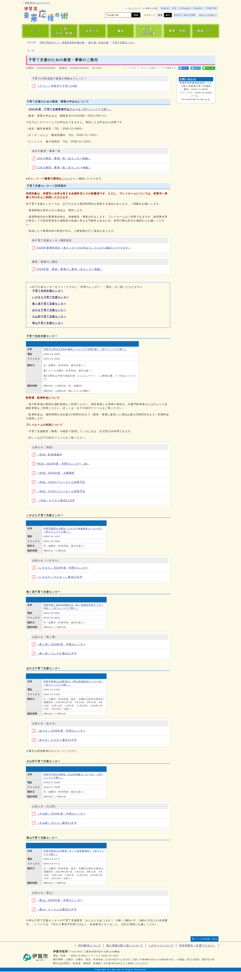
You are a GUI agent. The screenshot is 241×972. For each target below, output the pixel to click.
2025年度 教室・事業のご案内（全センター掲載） (67, 269)
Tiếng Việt (211, 8)
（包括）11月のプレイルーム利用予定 (58, 491)
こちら (66, 178)
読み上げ (178, 15)
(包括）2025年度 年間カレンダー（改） (61, 463)
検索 (136, 15)
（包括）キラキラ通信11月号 (53, 500)
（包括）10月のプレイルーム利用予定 (58, 482)
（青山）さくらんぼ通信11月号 (54, 909)
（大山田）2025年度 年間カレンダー (59, 813)
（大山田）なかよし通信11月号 (54, 823)
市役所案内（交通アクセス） (197, 945)
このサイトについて (161, 945)
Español (198, 8)
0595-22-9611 (79, 955)
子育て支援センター (123, 42)
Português (185, 8)
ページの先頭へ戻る (206, 939)
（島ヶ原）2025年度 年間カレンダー (59, 644)
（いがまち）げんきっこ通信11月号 (57, 577)
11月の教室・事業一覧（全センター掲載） (61, 167)
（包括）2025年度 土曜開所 (53, 473)
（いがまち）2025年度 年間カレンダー (60, 567)
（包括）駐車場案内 (47, 454)
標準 (160, 15)
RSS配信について (89, 945)
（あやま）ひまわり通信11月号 (54, 740)
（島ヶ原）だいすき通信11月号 (54, 653)
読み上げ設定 (189, 15)
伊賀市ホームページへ (37, 3)
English (165, 8)
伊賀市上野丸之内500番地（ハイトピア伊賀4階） (85, 349)
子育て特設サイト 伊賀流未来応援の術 (62, 42)
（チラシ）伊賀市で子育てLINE (54, 86)
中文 (174, 8)
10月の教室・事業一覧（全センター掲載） (61, 158)
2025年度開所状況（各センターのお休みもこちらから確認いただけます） (81, 247)
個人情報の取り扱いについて (124, 945)
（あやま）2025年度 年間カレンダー (59, 730)
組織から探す (151, 8)
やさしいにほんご (208, 15)
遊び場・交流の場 (98, 42)
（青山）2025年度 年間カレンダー (57, 900)
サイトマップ (134, 8)
